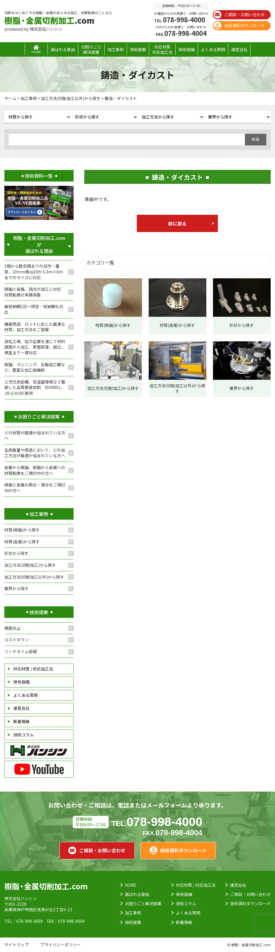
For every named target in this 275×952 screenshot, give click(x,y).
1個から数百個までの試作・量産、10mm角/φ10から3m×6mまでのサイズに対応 (33, 271)
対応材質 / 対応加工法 (33, 669)
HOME (130, 885)
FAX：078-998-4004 (66, 921)
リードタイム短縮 (20, 651)
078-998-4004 (181, 33)
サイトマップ (16, 944)
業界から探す (16, 588)
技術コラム (23, 735)
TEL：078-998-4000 (23, 921)
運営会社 (239, 49)
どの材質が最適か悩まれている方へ (34, 435)
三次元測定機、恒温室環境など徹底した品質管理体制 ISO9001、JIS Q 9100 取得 (34, 387)
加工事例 (116, 49)
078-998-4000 (179, 19)
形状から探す (16, 553)
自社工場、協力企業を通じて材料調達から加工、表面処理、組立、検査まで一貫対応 (34, 346)
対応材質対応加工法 (162, 49)
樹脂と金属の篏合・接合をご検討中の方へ (34, 487)
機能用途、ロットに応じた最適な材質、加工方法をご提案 (34, 327)
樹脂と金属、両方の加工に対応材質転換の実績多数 (32, 292)
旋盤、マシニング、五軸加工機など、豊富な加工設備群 (34, 367)
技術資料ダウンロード (239, 25)
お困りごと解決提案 (91, 49)
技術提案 (138, 49)
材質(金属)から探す (22, 541)
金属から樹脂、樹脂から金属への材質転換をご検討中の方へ (34, 470)
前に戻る (177, 223)
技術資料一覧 (39, 176)
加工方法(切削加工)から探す (30, 565)
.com (49, 20)
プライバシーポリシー (60, 944)
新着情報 (21, 721)
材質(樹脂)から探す (22, 530)
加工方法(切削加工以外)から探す (34, 577)
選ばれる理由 (63, 49)
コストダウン (16, 639)
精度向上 (12, 628)
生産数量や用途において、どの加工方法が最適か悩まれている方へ (34, 453)
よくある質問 (213, 49)
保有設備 (187, 49)
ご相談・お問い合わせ (239, 14)
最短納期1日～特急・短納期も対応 (33, 309)
